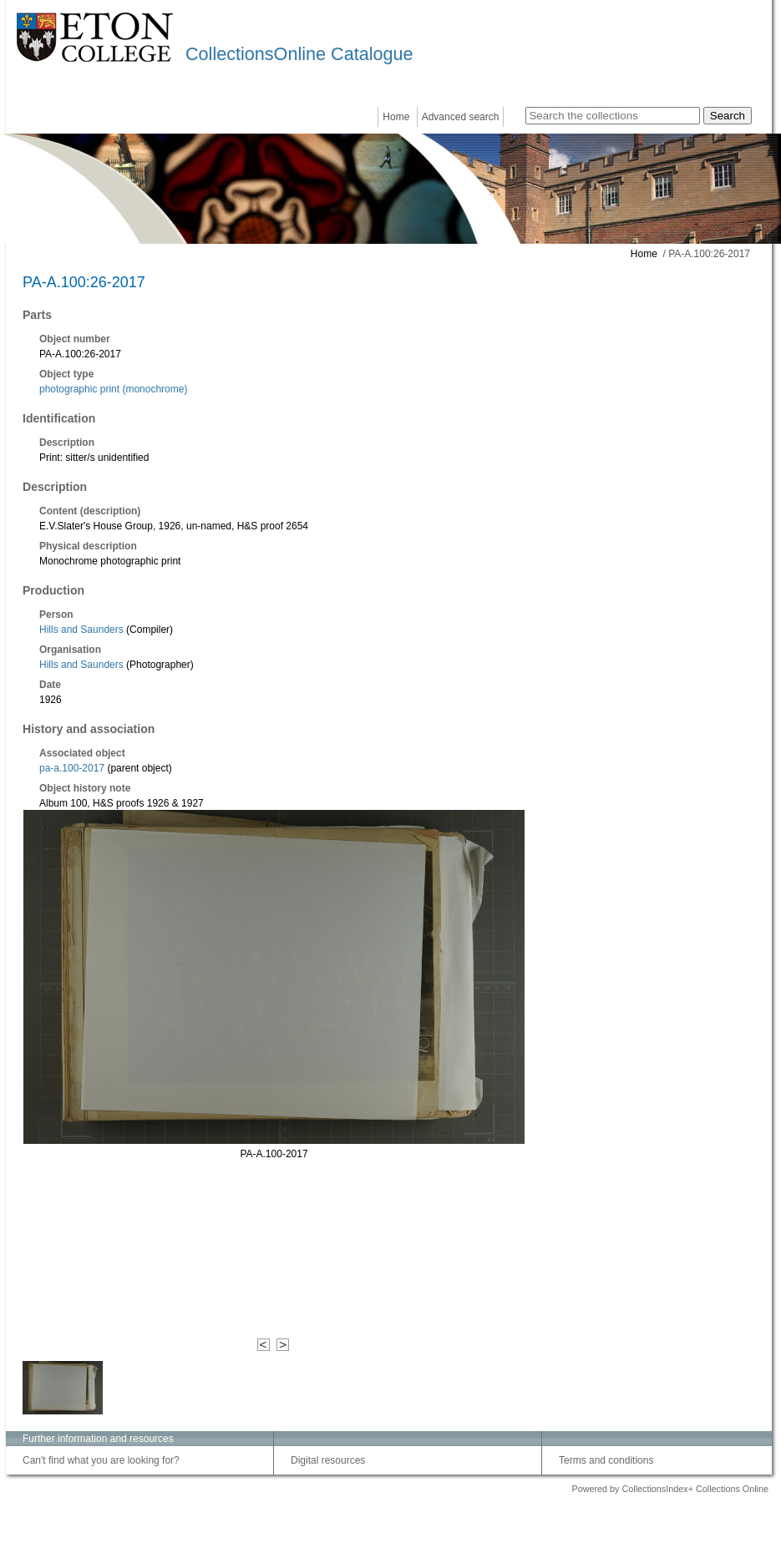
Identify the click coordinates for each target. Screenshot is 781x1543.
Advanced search (461, 117)
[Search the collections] (612, 115)
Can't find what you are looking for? (101, 1460)
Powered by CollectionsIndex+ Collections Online (669, 1489)
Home (396, 117)
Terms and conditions (606, 1460)
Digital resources (328, 1460)
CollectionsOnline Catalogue (299, 53)
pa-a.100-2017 (71, 768)
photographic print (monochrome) (113, 389)
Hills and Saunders (82, 629)
